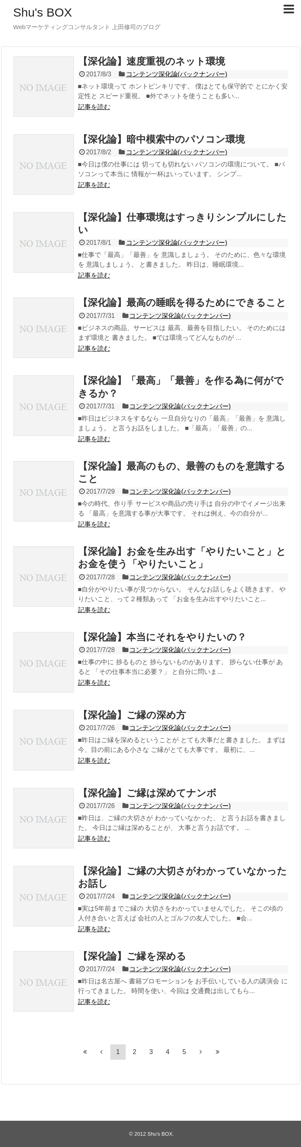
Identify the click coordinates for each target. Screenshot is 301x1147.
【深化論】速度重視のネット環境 (151, 61)
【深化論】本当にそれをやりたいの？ (162, 636)
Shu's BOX (42, 12)
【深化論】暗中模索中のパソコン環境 (161, 139)
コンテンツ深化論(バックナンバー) (176, 74)
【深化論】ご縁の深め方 (132, 714)
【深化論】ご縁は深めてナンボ (147, 792)
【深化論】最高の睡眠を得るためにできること (182, 302)
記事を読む (94, 106)
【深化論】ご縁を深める (132, 956)
